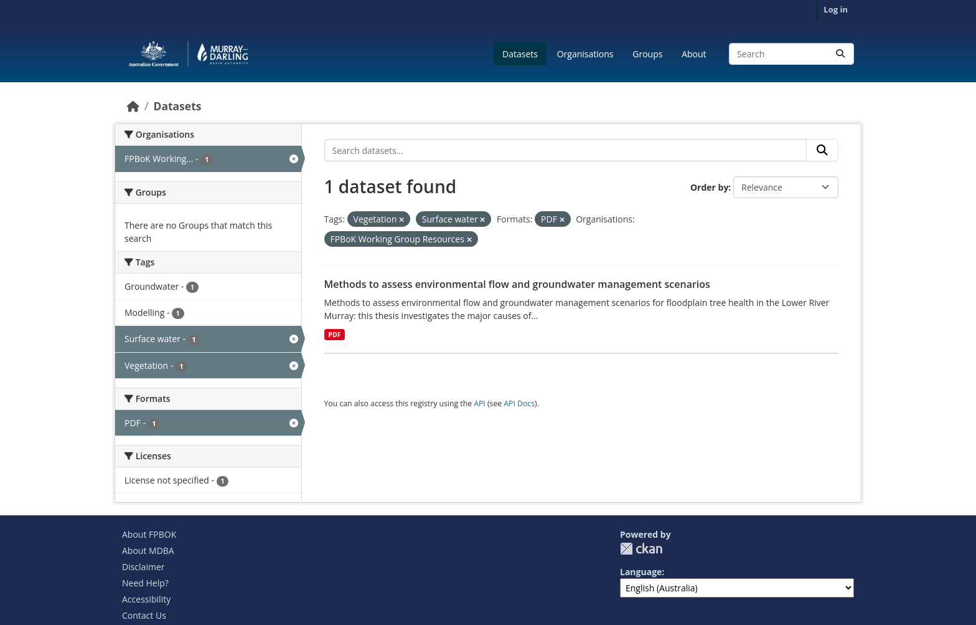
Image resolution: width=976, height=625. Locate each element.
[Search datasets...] (791, 54)
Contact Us (144, 615)
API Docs (519, 403)
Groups (647, 54)
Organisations (585, 54)
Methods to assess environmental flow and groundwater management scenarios (517, 284)
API (480, 403)
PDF (334, 334)
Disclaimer (143, 567)
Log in (836, 9)
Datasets (520, 54)
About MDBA (148, 550)
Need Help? (145, 583)
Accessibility (146, 599)
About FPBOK (149, 534)
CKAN (641, 548)
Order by (709, 187)
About (694, 54)
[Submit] (840, 54)
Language (641, 572)
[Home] (133, 105)
